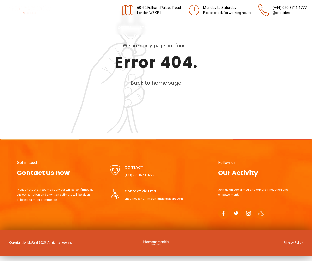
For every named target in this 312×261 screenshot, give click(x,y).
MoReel (32, 242)
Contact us (97, 27)
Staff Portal (153, 27)
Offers (125, 27)
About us (33, 27)
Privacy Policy (293, 242)
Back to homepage (156, 83)
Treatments (64, 27)
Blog (180, 27)
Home (10, 27)
